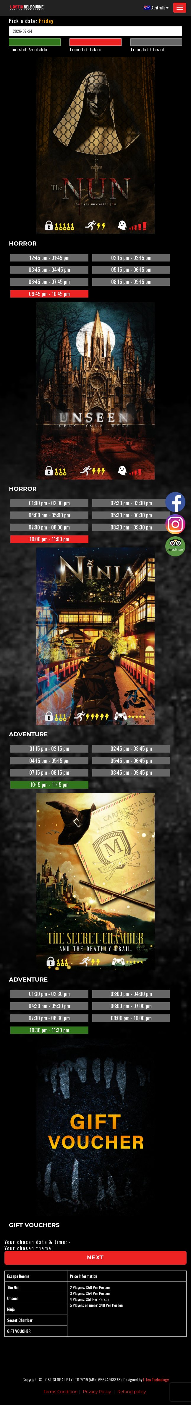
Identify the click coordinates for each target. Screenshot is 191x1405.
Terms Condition (60, 1391)
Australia (156, 7)
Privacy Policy (97, 1391)
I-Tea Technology (156, 1379)
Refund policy (131, 1391)
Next (95, 1257)
